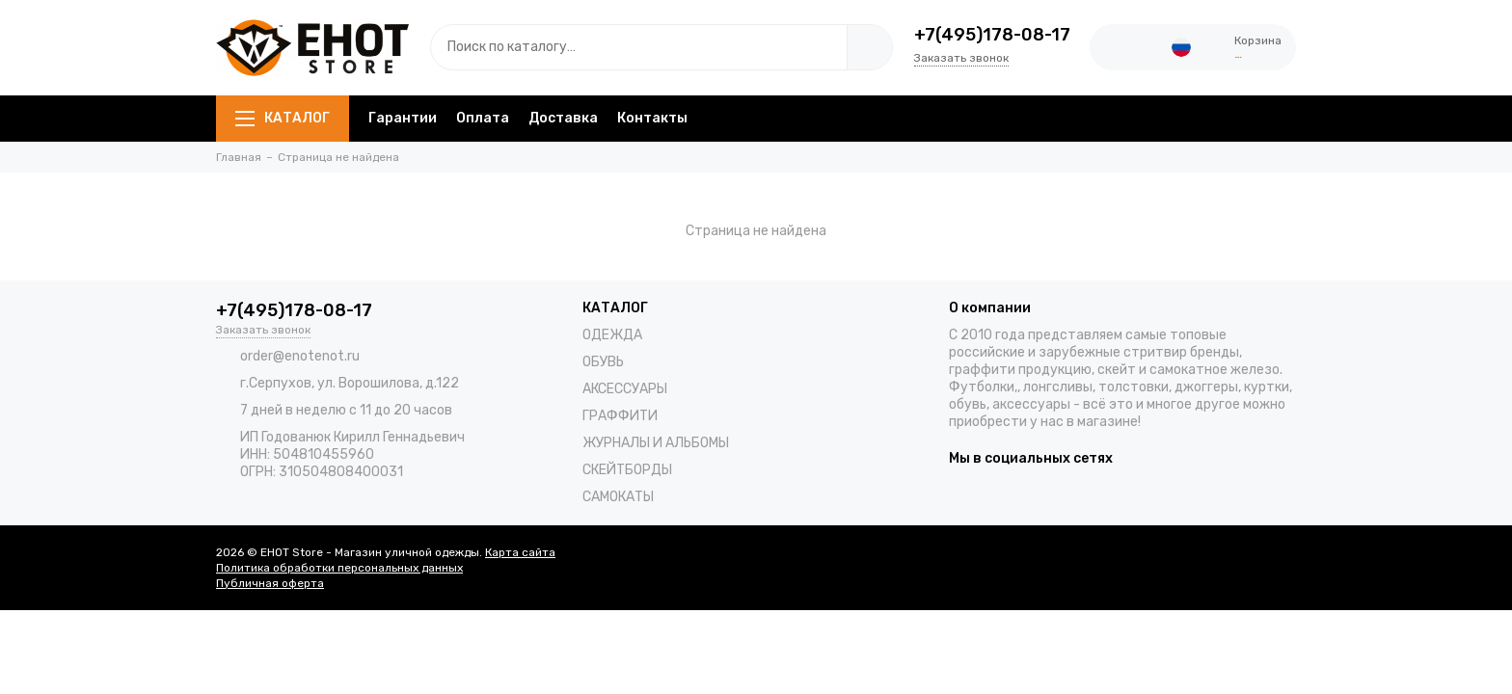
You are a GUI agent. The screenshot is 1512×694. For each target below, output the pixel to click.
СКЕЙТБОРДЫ (627, 470)
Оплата (482, 118)
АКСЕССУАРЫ (624, 389)
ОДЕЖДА (612, 335)
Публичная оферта (270, 583)
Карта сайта (520, 552)
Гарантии (402, 118)
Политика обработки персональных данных (339, 567)
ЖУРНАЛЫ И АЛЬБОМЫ (655, 443)
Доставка (563, 118)
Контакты (652, 118)
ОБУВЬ (603, 362)
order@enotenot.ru (300, 356)
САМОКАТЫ (618, 497)
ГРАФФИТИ (620, 416)
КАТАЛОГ (282, 118)
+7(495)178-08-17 (992, 34)
